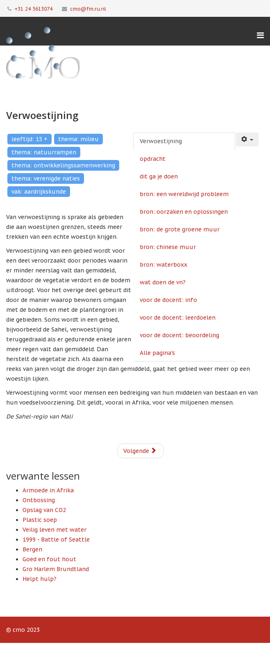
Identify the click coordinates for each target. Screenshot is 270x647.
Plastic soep (40, 520)
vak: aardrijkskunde (38, 191)
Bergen (32, 549)
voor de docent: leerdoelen (178, 317)
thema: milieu (78, 139)
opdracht (153, 158)
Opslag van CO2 (44, 510)
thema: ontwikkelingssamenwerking (63, 165)
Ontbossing (39, 500)
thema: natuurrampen (43, 152)
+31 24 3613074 (33, 8)
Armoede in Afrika (48, 490)
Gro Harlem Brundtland (56, 569)
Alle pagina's (157, 353)
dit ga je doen (159, 176)
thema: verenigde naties (45, 178)
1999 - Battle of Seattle (56, 539)
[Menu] (260, 35)
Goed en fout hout (49, 559)
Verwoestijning (161, 141)
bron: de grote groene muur (180, 229)
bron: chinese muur (168, 247)
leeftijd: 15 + (29, 139)
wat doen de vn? (163, 282)
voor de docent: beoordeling (179, 335)
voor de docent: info (168, 300)
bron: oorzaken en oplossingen (184, 211)
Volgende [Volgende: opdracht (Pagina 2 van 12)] (140, 451)
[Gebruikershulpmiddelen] (247, 139)
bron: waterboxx (163, 264)
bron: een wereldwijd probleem (184, 194)
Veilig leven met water (54, 529)
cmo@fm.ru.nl (88, 8)
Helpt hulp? (40, 579)
